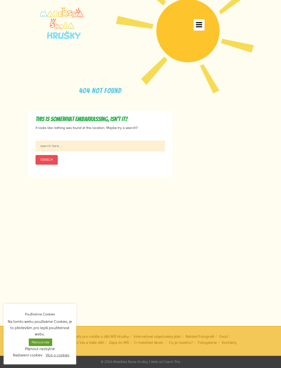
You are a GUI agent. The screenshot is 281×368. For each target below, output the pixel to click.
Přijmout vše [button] (40, 342)
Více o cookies (57, 355)
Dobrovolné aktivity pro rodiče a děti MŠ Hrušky (89, 337)
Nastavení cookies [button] (27, 355)
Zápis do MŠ (119, 343)
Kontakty (229, 343)
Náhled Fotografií (200, 337)
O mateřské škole (148, 343)
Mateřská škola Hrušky (130, 362)
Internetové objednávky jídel (157, 337)
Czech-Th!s (172, 362)
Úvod (223, 337)
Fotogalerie (207, 343)
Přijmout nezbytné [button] (40, 349)
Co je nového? (181, 343)
